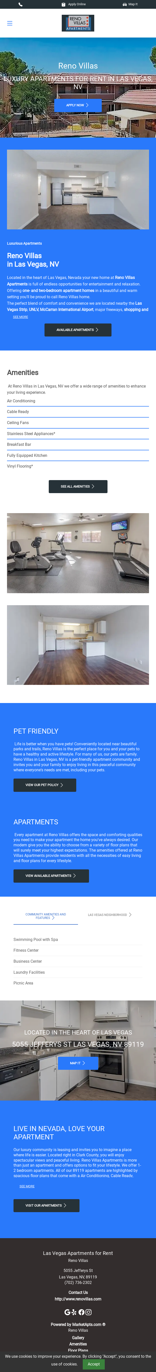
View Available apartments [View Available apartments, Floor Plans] (51, 875)
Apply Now (78, 105)
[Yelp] (75, 1311)
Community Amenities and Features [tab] (46, 916)
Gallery (78, 1337)
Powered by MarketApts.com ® (78, 1324)
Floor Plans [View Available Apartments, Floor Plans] (78, 1350)
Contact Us (78, 1292)
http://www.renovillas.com (78, 1299)
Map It (130, 4)
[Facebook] (82, 1311)
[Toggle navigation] (9, 23)
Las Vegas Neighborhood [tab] (110, 914)
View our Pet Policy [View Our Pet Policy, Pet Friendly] (45, 785)
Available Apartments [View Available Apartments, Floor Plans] (78, 329)
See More (20, 317)
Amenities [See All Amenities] (78, 1344)
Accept (94, 1364)
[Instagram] (89, 1311)
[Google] (68, 1311)
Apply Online (74, 4)
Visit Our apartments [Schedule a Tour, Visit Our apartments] (47, 1205)
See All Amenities (78, 486)
